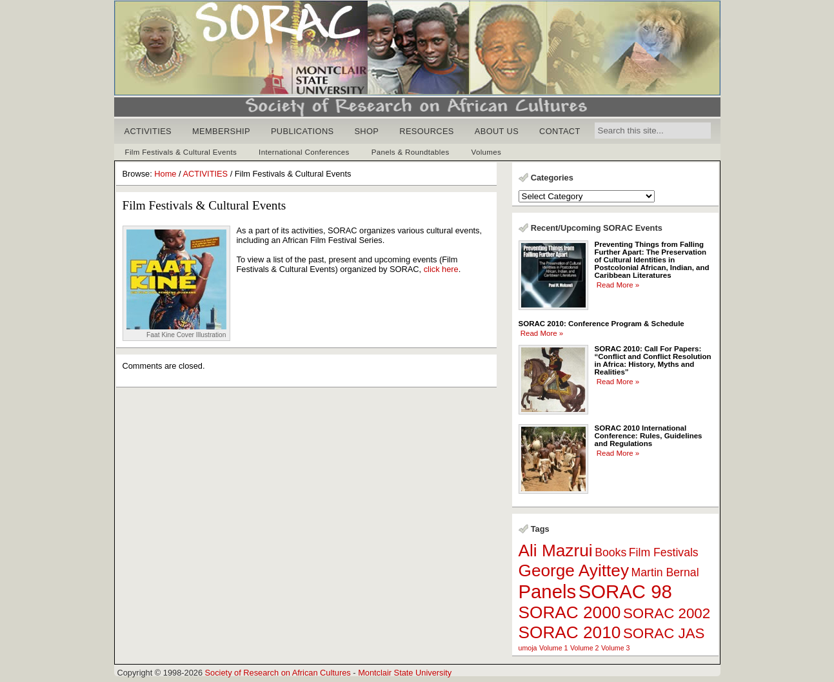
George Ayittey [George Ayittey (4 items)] (574, 570)
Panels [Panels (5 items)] (548, 591)
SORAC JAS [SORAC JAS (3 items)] (664, 633)
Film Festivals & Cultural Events (181, 152)
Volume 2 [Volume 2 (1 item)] (584, 648)
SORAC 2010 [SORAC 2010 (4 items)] (570, 632)
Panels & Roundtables (411, 152)
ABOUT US (497, 131)
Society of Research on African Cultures (278, 672)
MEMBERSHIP (221, 131)
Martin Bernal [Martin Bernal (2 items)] (665, 572)
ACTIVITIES (148, 131)
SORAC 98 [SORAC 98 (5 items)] (625, 591)
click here (441, 269)
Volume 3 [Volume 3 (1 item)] (615, 648)
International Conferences (304, 152)
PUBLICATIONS (302, 131)
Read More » (618, 285)
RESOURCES (426, 131)
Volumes (487, 152)
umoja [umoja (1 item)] (528, 648)
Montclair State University (405, 672)
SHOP (366, 131)
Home (165, 174)
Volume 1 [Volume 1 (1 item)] (553, 648)
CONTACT (560, 131)
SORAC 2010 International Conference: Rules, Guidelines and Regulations (648, 435)
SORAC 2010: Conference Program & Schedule (601, 323)
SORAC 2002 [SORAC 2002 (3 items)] (666, 613)
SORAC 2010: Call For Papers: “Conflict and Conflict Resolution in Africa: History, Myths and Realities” (653, 360)
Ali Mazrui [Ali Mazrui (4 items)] (556, 550)
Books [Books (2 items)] (610, 552)
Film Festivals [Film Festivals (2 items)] (664, 552)
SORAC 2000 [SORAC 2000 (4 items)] (570, 612)
